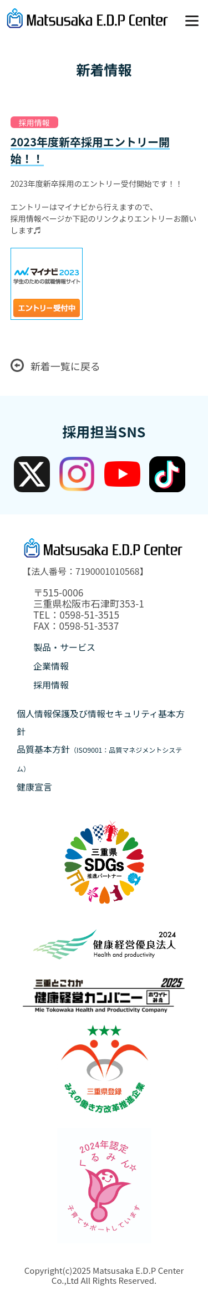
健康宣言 (34, 786)
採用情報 (51, 684)
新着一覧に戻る (55, 366)
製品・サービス (64, 647)
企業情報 (51, 665)
